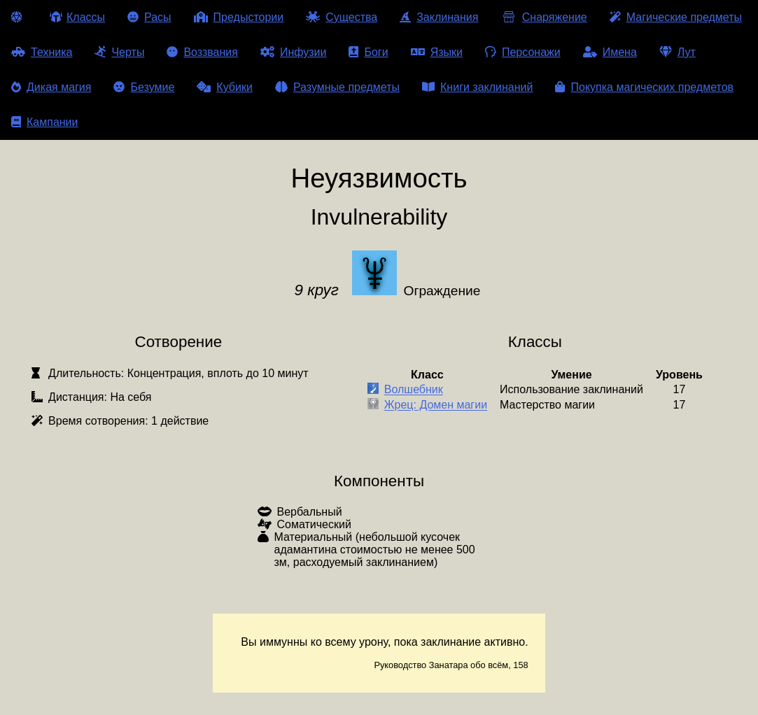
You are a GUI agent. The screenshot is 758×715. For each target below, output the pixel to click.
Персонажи (523, 52)
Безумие (143, 87)
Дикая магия (51, 87)
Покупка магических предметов (644, 87)
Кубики (225, 87)
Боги (368, 52)
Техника (41, 52)
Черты (119, 52)
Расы (149, 17)
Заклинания (439, 17)
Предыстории (239, 17)
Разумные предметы (337, 87)
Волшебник (413, 390)
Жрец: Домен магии (435, 405)
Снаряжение (543, 17)
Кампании (44, 122)
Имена (610, 52)
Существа (341, 17)
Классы (77, 17)
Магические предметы (676, 17)
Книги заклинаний (477, 87)
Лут (677, 52)
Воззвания (202, 52)
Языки (437, 52)
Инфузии (293, 52)
